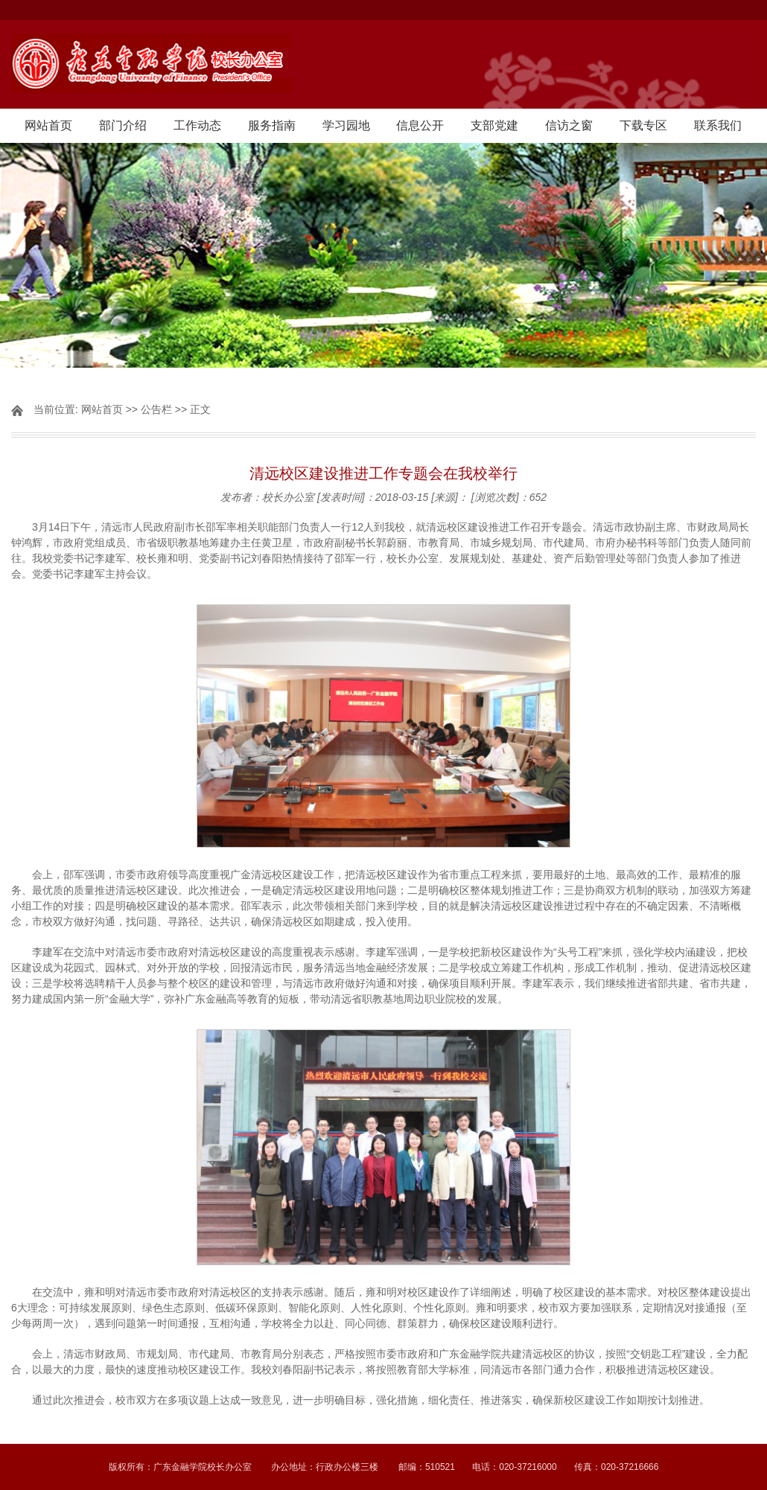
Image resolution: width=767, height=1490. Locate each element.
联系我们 (718, 125)
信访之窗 (569, 125)
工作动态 (197, 125)
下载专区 (643, 125)
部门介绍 (123, 125)
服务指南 (272, 125)
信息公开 (420, 125)
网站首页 (48, 125)
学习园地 (346, 125)
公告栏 (156, 409)
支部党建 (494, 125)
